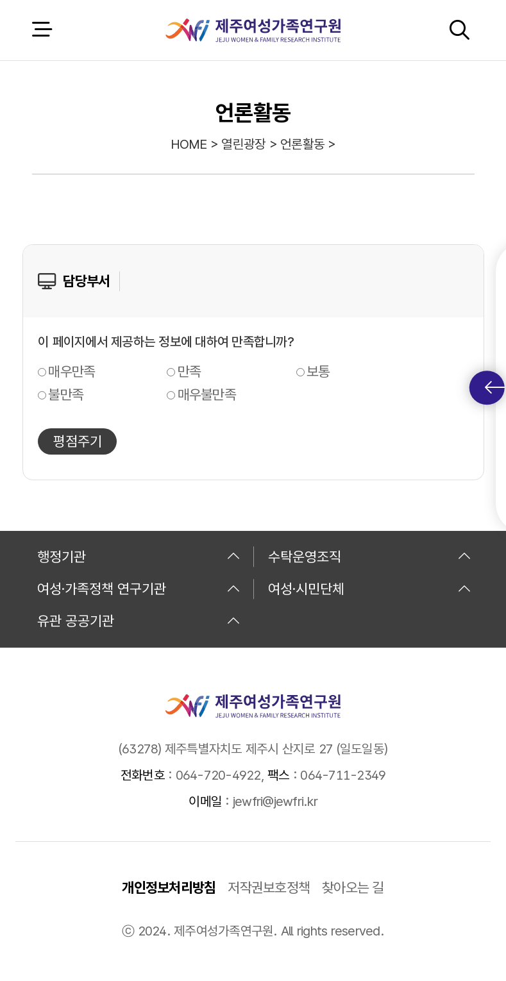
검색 (459, 30)
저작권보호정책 (269, 887)
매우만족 (71, 371)
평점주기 (77, 441)
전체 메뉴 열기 (41, 30)
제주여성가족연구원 (253, 30)
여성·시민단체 (369, 588)
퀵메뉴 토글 (495, 388)
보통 (318, 371)
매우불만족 (207, 394)
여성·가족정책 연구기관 (138, 588)
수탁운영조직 (369, 556)
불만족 (65, 394)
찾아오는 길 (353, 887)
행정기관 (138, 556)
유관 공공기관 (138, 620)
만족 (189, 371)
